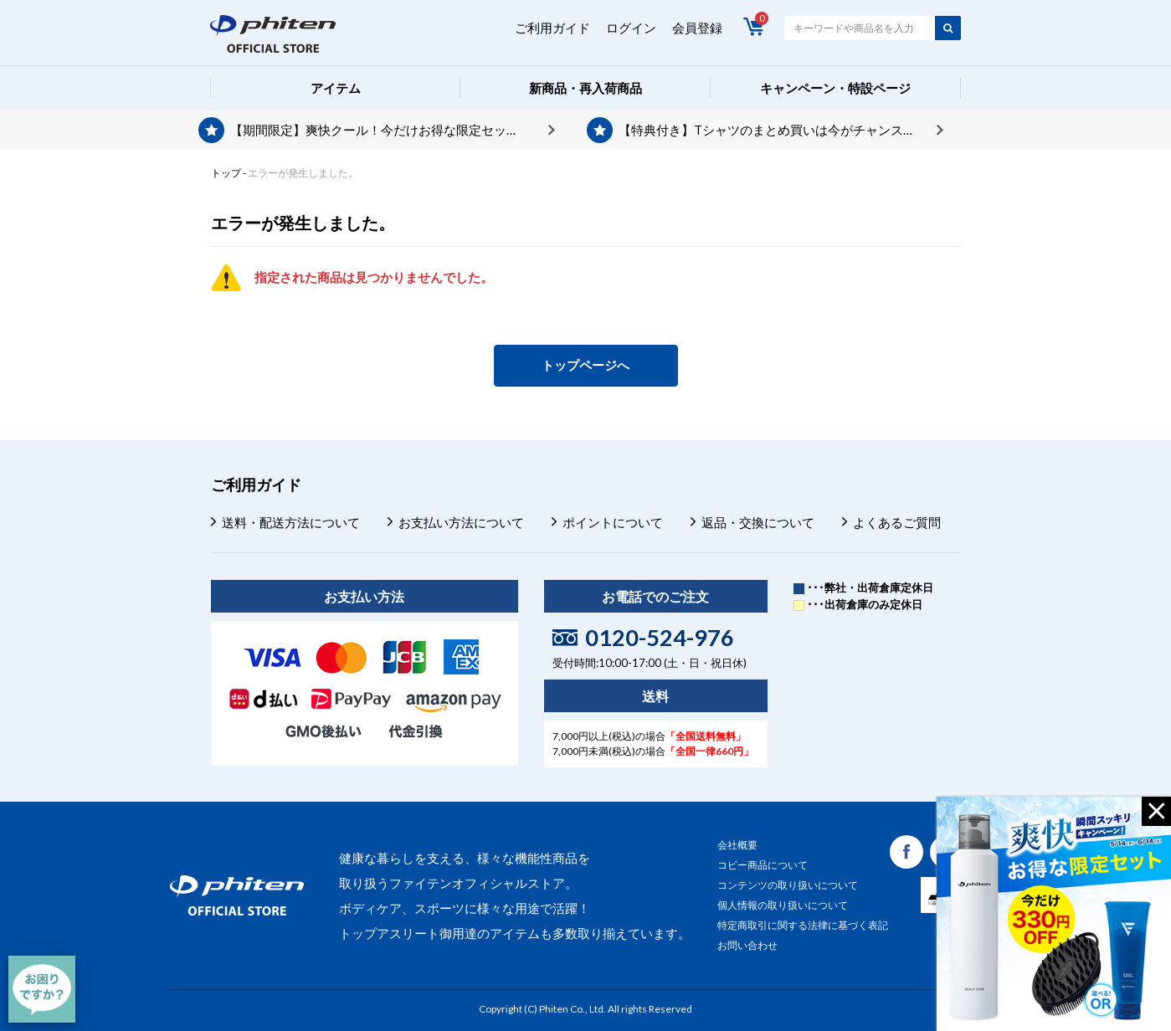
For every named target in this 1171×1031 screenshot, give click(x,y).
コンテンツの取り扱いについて (787, 885)
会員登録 (697, 27)
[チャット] (41, 989)
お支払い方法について (461, 522)
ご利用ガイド (552, 27)
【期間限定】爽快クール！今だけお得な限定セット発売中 (392, 129)
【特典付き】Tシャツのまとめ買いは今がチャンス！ (767, 129)
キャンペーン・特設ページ (835, 87)
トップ (226, 173)
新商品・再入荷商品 (585, 87)
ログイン (631, 27)
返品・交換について (757, 522)
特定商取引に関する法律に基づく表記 (802, 925)
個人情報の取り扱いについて (782, 905)
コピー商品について (762, 865)
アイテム (336, 87)
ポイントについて (612, 522)
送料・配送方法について (291, 522)
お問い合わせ (747, 945)
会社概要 (737, 845)
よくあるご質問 (897, 522)
